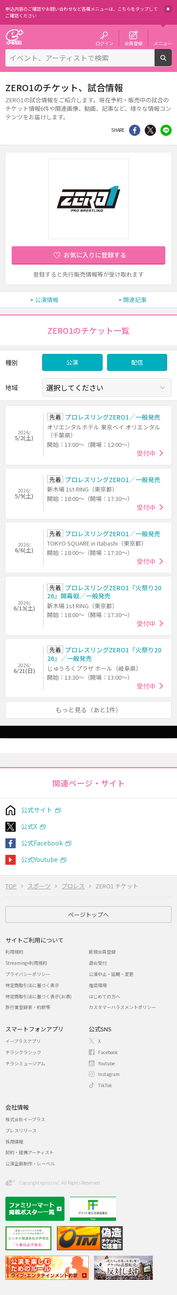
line (166, 130)
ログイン (104, 43)
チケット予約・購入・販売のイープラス (14, 37)
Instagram (109, 1074)
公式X (29, 826)
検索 (171, 62)
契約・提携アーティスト (29, 1152)
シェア (134, 130)
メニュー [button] (163, 43)
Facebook (108, 1052)
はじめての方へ (104, 996)
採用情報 (14, 1141)
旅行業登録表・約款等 (27, 1007)
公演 (72, 362)
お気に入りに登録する (95, 254)
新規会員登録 (102, 951)
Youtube (106, 1063)
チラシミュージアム (25, 1063)
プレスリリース (21, 1130)
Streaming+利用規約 (26, 962)
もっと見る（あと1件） (89, 709)
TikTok (105, 1085)
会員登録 (133, 43)
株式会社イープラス (25, 1119)
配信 (137, 362)
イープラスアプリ (23, 1041)
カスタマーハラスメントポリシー (122, 1007)
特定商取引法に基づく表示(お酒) (38, 996)
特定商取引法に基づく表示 (32, 985)
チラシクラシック (23, 1052)
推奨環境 (98, 985)
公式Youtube (39, 859)
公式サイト (36, 809)
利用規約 (14, 951)
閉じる (168, 9)
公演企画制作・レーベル (30, 1163)
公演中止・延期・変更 (111, 974)
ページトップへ (88, 914)
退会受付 (98, 962)
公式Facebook (42, 842)
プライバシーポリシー (27, 974)
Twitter (150, 130)
